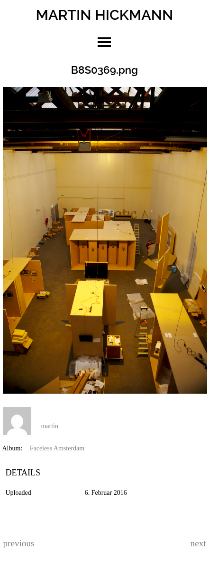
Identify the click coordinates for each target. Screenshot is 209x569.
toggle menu (104, 42)
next (198, 543)
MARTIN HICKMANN (104, 14)
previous (18, 543)
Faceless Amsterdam (57, 448)
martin (49, 426)
